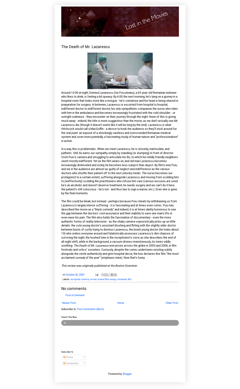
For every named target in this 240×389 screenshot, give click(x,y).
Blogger (127, 373)
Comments (70, 363)
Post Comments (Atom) (90, 309)
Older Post (172, 302)
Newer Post (69, 302)
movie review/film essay (103, 279)
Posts (68, 357)
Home (120, 302)
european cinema (79, 279)
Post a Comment (74, 295)
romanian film (124, 279)
